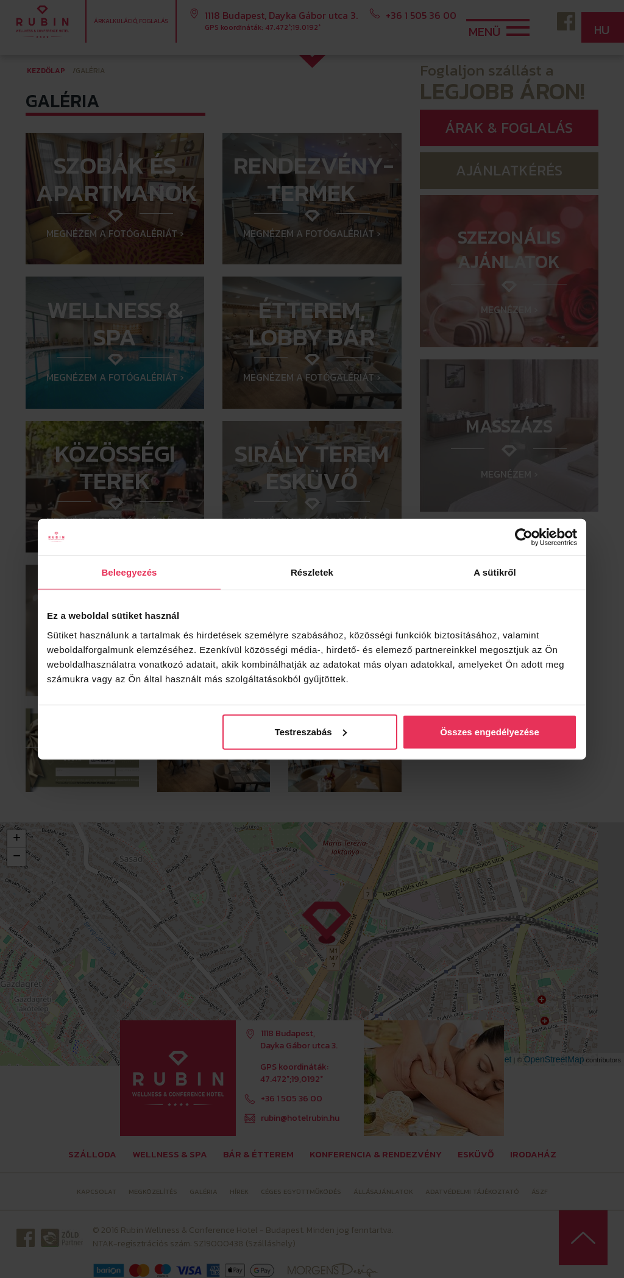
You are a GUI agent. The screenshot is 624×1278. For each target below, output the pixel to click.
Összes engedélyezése (489, 731)
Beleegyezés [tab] (129, 572)
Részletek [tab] (312, 572)
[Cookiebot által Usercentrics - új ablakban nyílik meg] (523, 537)
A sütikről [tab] (494, 572)
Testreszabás (311, 731)
